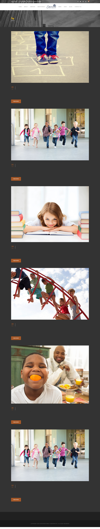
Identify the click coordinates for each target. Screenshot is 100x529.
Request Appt (14, 1)
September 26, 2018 (24, 413)
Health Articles (53, 168)
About (26, 6)
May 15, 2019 (22, 329)
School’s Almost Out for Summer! (37, 326)
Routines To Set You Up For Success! (38, 410)
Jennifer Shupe (34, 168)
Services (33, 6)
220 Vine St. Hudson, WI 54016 (36, 1)
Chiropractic (45, 168)
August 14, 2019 (23, 250)
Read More (16, 101)
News (59, 6)
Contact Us (77, 6)
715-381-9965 (23, 1)
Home (21, 6)
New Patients (41, 6)
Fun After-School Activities (33, 487)
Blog (70, 6)
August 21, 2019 (23, 168)
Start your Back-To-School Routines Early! (42, 164)
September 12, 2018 (24, 491)
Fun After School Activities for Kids (38, 87)
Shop (65, 6)
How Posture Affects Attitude (34, 246)
